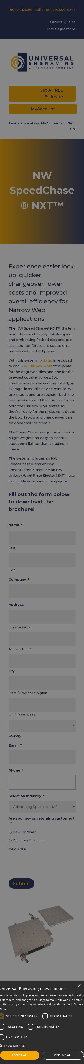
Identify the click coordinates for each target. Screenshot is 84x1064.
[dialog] (42, 1022)
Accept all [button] (20, 1055)
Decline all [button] (63, 1055)
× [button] (79, 986)
